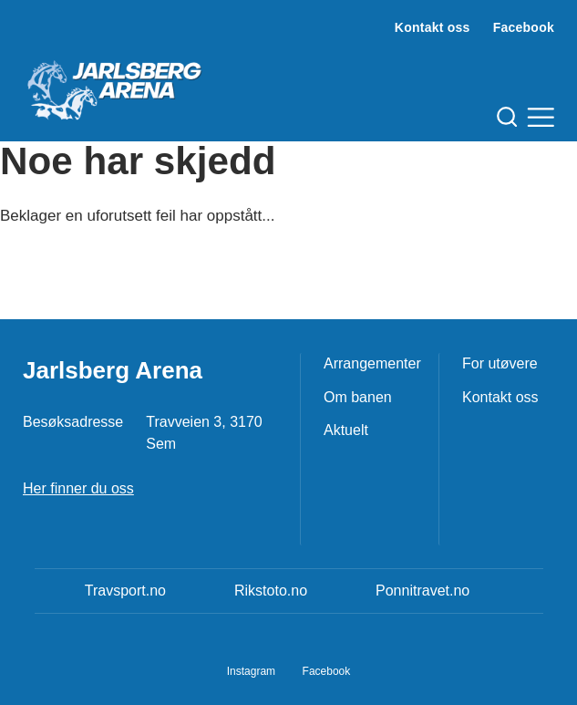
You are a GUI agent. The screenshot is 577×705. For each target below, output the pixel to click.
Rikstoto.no (270, 590)
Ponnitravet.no (422, 590)
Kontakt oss (432, 27)
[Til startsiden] (114, 83)
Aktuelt (346, 430)
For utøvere (500, 363)
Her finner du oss (78, 488)
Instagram (251, 671)
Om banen (358, 397)
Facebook (523, 27)
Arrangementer (372, 363)
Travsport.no (125, 590)
